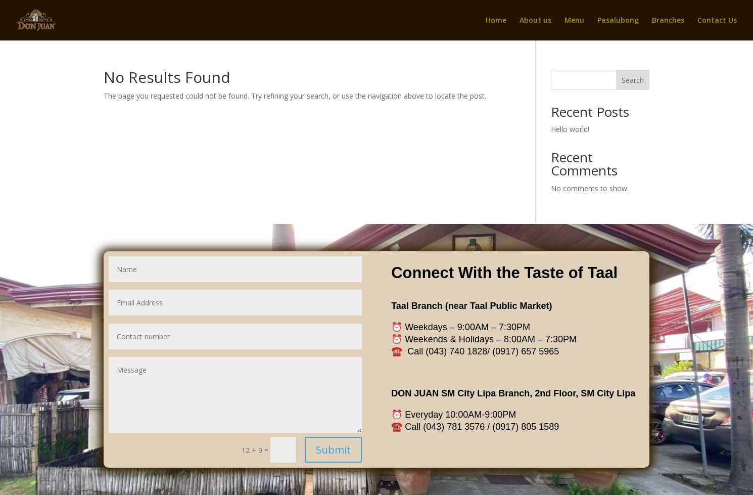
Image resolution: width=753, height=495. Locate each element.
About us (535, 21)
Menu (574, 21)
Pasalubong (618, 21)
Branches (668, 21)
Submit (338, 438)
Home (496, 21)
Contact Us (717, 21)
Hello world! (570, 129)
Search (633, 80)
